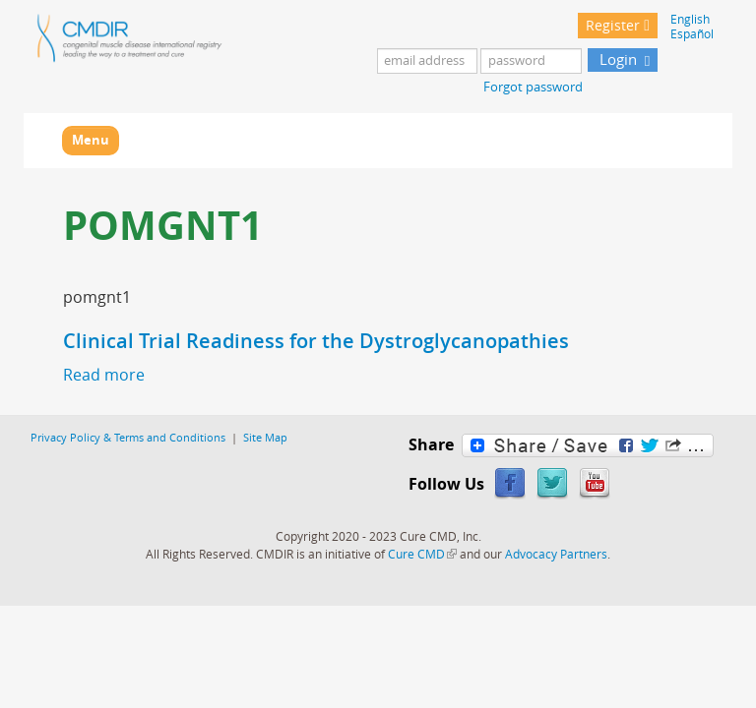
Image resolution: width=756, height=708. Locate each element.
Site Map (265, 437)
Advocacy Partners (556, 553)
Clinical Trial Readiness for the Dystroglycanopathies (316, 340)
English (690, 19)
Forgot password (533, 87)
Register (613, 25)
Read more (104, 374)
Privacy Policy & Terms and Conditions (128, 437)
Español (692, 34)
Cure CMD (422, 553)
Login (616, 59)
